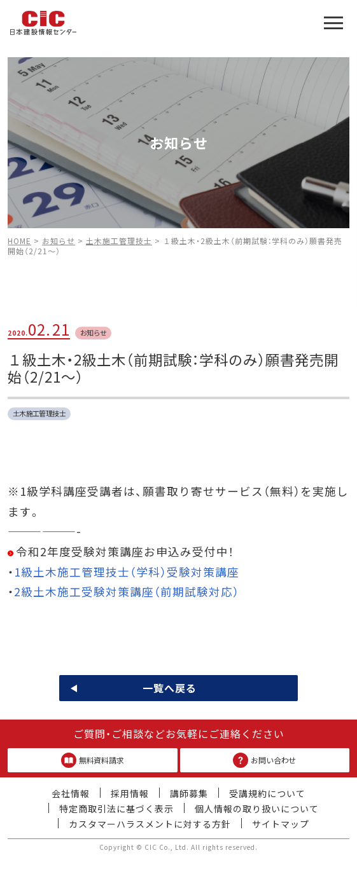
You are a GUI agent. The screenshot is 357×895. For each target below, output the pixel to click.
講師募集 (189, 793)
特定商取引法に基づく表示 (116, 808)
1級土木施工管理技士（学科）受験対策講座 (126, 572)
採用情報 (130, 793)
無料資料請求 (92, 760)
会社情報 (71, 793)
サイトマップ (280, 823)
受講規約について (267, 793)
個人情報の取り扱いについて (257, 808)
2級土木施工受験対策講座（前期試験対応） (126, 591)
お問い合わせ (264, 760)
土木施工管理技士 (39, 413)
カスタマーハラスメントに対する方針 (150, 823)
